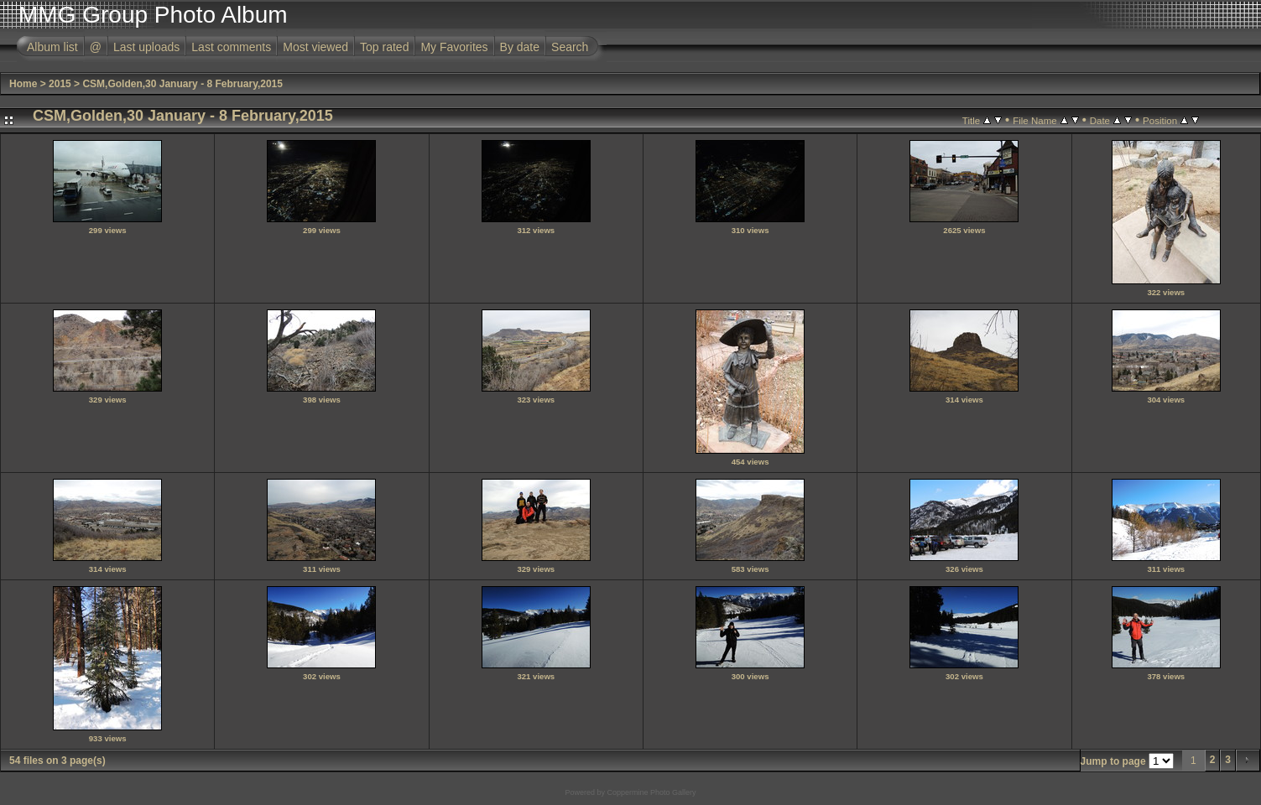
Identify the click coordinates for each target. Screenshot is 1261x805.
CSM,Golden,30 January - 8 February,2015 (182, 84)
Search (569, 47)
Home (23, 84)
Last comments (231, 47)
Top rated (384, 47)
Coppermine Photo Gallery (651, 792)
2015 (60, 84)
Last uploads (146, 47)
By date (519, 47)
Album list (52, 47)
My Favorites (453, 47)
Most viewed (315, 47)
